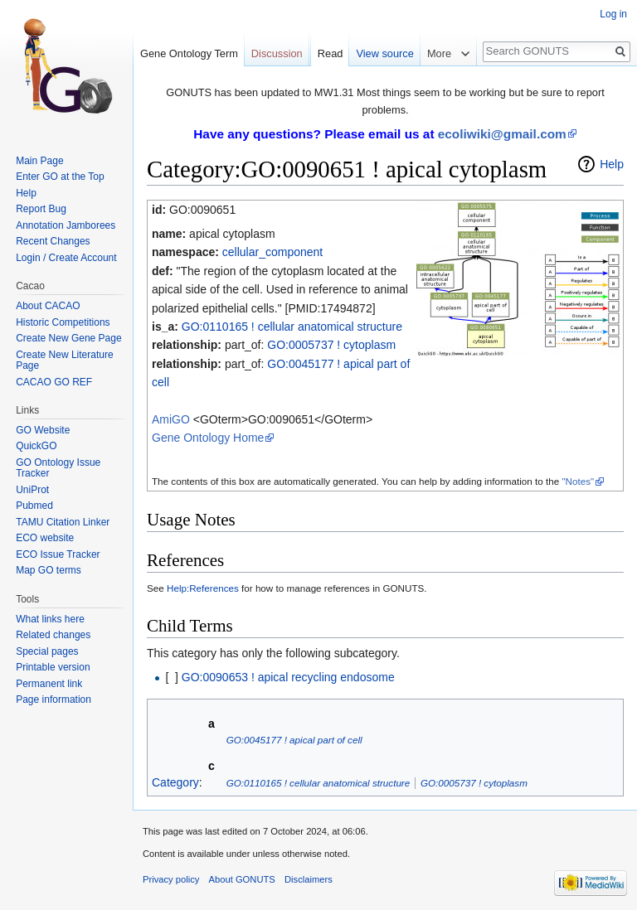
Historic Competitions (62, 322)
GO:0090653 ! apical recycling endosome (288, 677)
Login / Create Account (66, 258)
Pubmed (34, 505)
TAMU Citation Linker (62, 522)
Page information (53, 699)
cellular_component (272, 252)
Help (612, 164)
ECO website (45, 538)
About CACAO (48, 306)
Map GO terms (48, 570)
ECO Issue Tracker (58, 554)
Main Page (39, 161)
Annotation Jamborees (65, 225)
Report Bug (41, 209)
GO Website (43, 430)
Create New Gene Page (68, 338)
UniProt (32, 490)
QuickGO (36, 446)
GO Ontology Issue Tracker (58, 468)
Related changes (53, 635)
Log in (613, 14)
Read (330, 53)
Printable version (53, 667)
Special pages (47, 651)
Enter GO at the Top (60, 176)
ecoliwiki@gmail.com (502, 134)
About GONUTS (242, 879)
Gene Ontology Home (208, 437)
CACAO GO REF (54, 382)
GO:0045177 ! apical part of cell (294, 739)
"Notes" (578, 481)
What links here (50, 619)
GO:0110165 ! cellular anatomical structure (292, 326)
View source (384, 53)
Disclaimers (308, 879)
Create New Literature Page (64, 360)
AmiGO (171, 419)
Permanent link (49, 684)
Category (175, 782)
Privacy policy (171, 879)
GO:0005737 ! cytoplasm (331, 344)
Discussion (277, 53)
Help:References (203, 588)
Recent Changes (53, 241)
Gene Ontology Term (189, 53)
